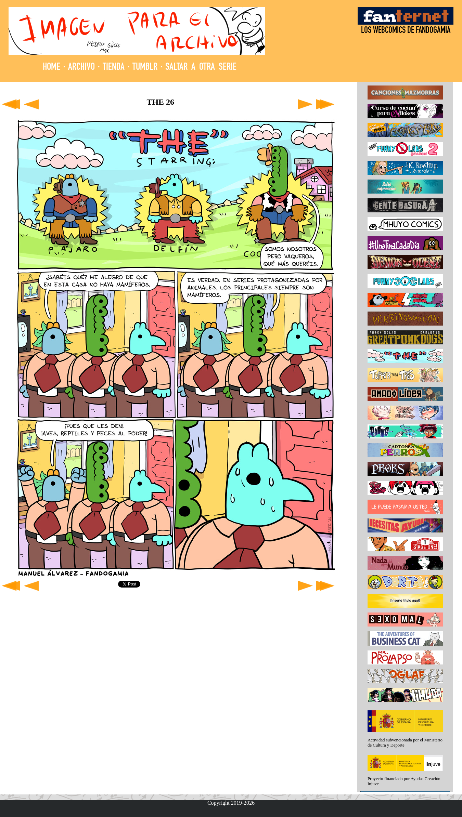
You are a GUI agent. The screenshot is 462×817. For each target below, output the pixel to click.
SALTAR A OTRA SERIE (200, 68)
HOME (51, 68)
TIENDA (114, 68)
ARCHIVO (81, 68)
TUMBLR (144, 68)
